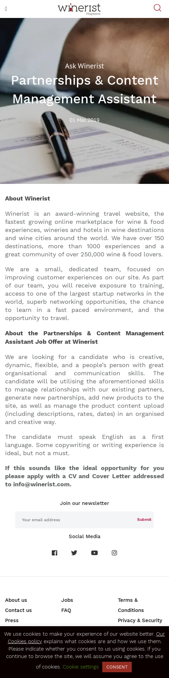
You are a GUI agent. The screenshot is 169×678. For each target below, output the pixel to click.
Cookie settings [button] (81, 667)
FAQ (66, 610)
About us (16, 600)
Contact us (18, 610)
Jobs (67, 600)
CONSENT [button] (117, 667)
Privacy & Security (140, 620)
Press (12, 620)
